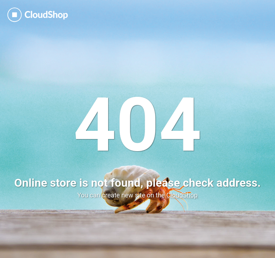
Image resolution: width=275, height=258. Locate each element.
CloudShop (182, 195)
